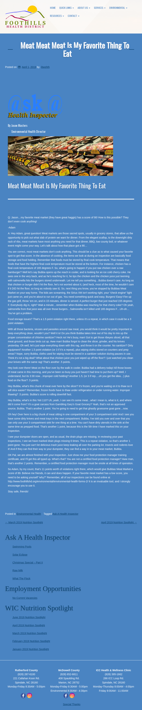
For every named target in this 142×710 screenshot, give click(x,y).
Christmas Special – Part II (27, 562)
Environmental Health (28, 513)
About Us (84, 8)
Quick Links (66, 8)
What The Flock (21, 578)
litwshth (45, 67)
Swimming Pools (21, 546)
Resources (57, 16)
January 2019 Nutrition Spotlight (30, 649)
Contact (73, 16)
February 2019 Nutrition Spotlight (31, 641)
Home (53, 8)
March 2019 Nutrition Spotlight (24, 522)
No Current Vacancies (24, 597)
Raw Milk (17, 570)
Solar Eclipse (19, 554)
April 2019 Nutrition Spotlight (119, 522)
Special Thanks (71, 704)
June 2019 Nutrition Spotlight (28, 617)
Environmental (118, 8)
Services (100, 8)
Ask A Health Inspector (65, 513)
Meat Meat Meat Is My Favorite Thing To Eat (74, 49)
